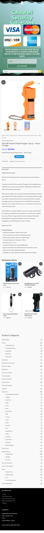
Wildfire (8, 457)
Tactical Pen (5, 448)
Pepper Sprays (6, 451)
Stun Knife (9, 411)
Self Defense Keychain (8, 363)
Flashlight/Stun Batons (12, 394)
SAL (7, 428)
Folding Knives (10, 345)
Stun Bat (8, 442)
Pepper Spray (9, 474)
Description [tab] (5, 169)
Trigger (8, 397)
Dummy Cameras (7, 372)
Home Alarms (6, 382)
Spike (7, 422)
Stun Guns (5, 392)
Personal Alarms (6, 379)
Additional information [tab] (8, 173)
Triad (7, 405)
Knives (4, 343)
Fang (7, 420)
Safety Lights (5, 339)
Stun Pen (8, 400)
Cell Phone (9, 439)
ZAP (7, 414)
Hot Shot (8, 437)
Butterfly (8, 354)
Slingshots (5, 369)
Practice (8, 459)
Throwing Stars (6, 376)
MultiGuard (9, 431)
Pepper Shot (9, 454)
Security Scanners (7, 463)
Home (3, 135)
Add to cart (19, 156)
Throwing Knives (10, 348)
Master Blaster (10, 445)
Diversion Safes (6, 366)
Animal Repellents (11, 480)
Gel (7, 477)
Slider (7, 434)
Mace (3, 469)
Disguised (8, 351)
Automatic (9, 356)
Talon (7, 403)
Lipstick (8, 425)
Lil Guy (8, 417)
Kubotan (4, 388)
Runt (7, 408)
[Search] (39, 71)
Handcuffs (5, 360)
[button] (22, 2)
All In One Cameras (7, 466)
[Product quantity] (7, 156)
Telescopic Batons (7, 385)
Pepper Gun (9, 472)
